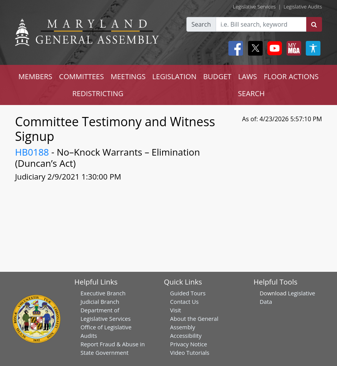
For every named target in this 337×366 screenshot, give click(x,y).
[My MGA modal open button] (292, 48)
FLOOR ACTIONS (291, 76)
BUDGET (217, 76)
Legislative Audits (302, 6)
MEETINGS (128, 76)
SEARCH (251, 93)
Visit (175, 310)
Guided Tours (188, 293)
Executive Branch (103, 293)
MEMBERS (35, 76)
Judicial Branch (99, 301)
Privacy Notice (188, 344)
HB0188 (32, 152)
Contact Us (184, 301)
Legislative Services (254, 6)
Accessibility (186, 335)
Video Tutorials (190, 352)
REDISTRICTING (98, 93)
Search (201, 24)
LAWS (247, 76)
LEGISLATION (174, 76)
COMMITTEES (81, 76)
